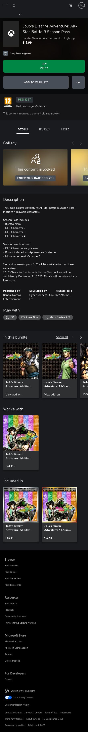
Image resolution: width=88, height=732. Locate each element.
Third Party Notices (14, 718)
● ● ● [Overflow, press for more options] (78, 82)
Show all (62, 337)
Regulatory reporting (15, 725)
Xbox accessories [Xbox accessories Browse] (13, 584)
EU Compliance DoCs (52, 718)
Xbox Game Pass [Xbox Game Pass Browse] (13, 578)
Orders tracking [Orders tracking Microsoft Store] (12, 660)
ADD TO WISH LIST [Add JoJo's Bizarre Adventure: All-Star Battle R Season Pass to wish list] (36, 82)
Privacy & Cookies (33, 712)
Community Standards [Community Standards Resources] (15, 616)
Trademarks (65, 712)
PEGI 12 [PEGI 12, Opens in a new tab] (24, 99)
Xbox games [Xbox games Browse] (10, 571)
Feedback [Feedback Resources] (9, 609)
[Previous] (73, 143)
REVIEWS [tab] (44, 129)
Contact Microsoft (13, 712)
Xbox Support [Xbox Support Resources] (11, 603)
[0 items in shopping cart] (72, 5)
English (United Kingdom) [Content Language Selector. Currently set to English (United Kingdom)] (23, 690)
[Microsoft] (43, 3)
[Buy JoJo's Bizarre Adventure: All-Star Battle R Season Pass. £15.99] (44, 66)
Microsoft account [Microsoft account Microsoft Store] (13, 641)
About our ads (33, 718)
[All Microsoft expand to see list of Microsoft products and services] (5, 5)
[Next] (81, 143)
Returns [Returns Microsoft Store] (8, 654)
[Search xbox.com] (14, 5)
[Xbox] (10, 14)
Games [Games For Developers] (8, 679)
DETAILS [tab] (23, 129)
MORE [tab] (65, 129)
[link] (21, 370)
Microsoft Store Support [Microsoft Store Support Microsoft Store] (16, 647)
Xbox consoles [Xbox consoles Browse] (11, 565)
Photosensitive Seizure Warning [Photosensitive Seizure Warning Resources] (20, 622)
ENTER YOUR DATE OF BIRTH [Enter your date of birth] (35, 178)
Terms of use (51, 712)
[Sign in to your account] (81, 5)
